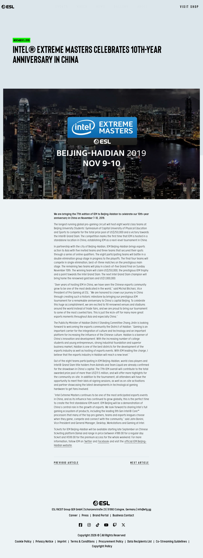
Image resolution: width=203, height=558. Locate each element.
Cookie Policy (23, 541)
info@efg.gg (144, 509)
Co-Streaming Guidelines (171, 541)
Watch (82, 6)
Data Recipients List (139, 541)
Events (62, 6)
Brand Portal (100, 515)
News (100, 6)
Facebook (103, 441)
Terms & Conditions (83, 541)
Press (85, 515)
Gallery (121, 6)
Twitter (88, 441)
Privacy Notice (44, 541)
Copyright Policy (102, 546)
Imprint (61, 541)
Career (73, 515)
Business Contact (123, 515)
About (142, 6)
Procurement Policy (111, 541)
